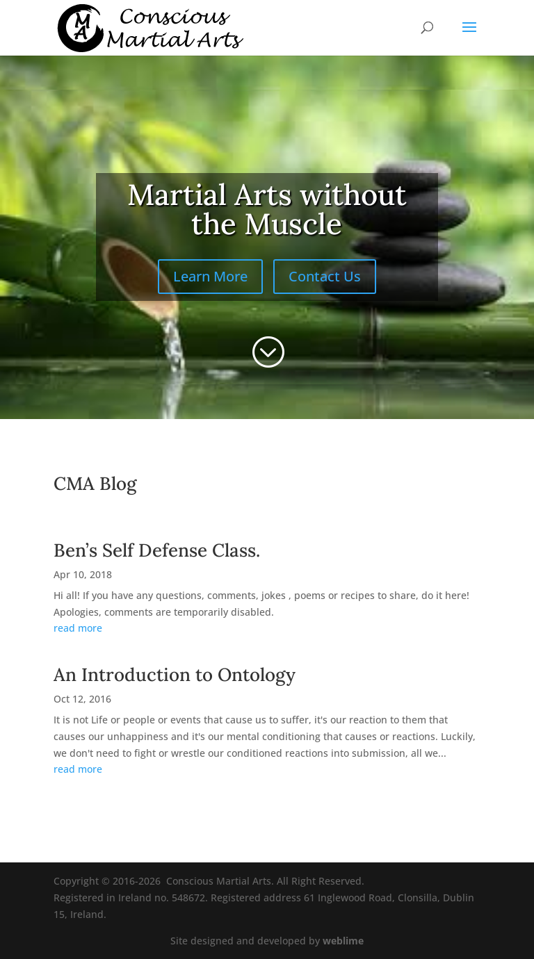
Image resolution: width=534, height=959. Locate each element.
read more (78, 627)
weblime (343, 940)
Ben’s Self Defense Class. (157, 550)
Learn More (210, 276)
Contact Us (325, 276)
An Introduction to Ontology (175, 674)
